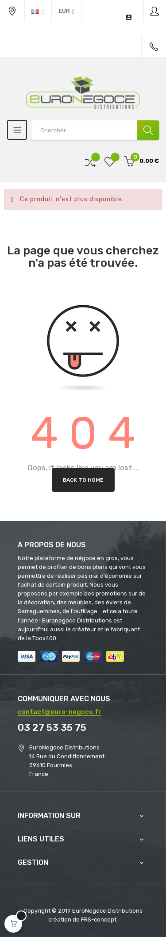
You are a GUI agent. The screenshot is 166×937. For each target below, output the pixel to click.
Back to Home (83, 480)
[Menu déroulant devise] (38, 11)
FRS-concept (98, 919)
